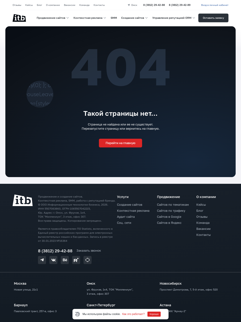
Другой (148, 27)
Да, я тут (116, 27)
